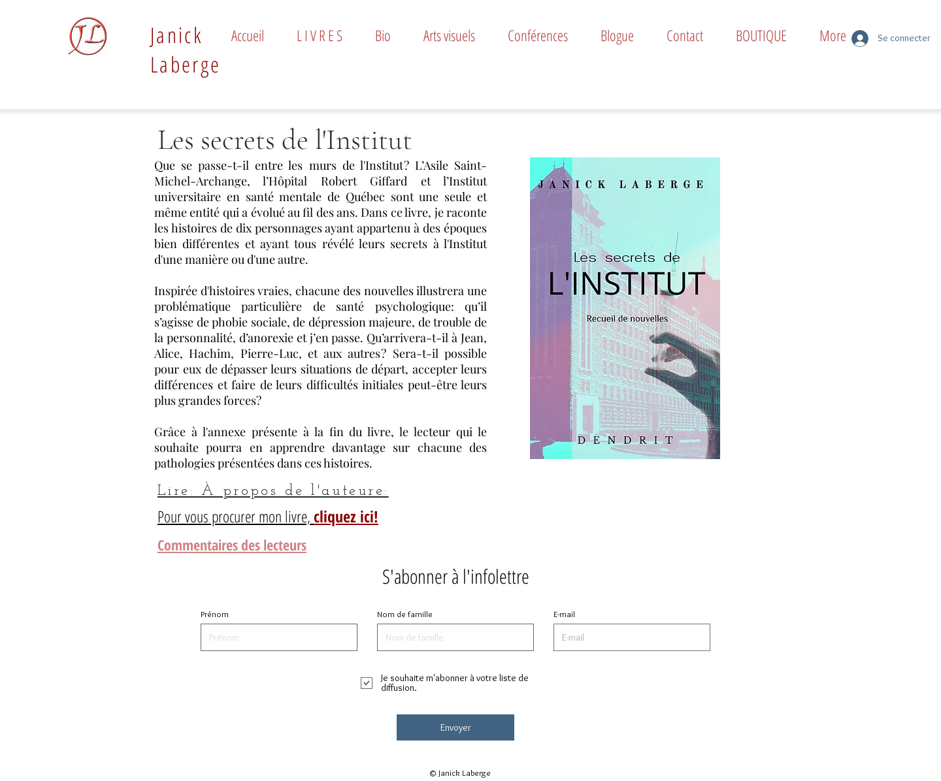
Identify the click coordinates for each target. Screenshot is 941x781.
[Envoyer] (455, 727)
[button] (319, 35)
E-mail (564, 614)
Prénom (215, 614)
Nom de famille (405, 614)
